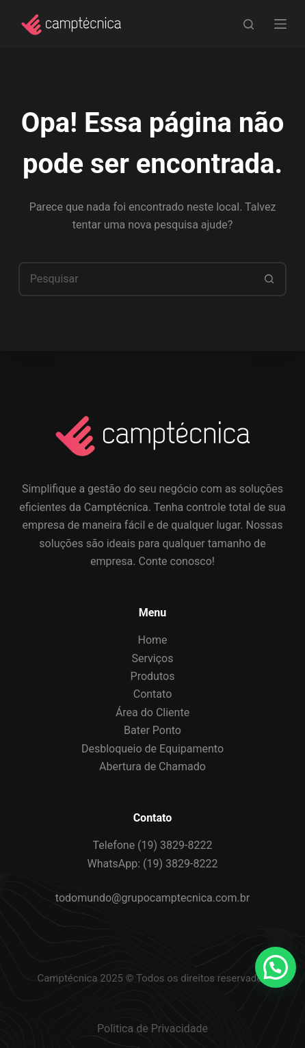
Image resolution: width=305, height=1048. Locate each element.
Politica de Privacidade (152, 1028)
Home (152, 639)
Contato (152, 693)
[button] (275, 967)
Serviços (153, 658)
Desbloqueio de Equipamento (152, 748)
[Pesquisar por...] (135, 279)
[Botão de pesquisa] (269, 279)
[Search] (248, 24)
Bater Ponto (152, 730)
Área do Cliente (152, 712)
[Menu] (280, 24)
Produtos (153, 676)
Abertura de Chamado (152, 766)
